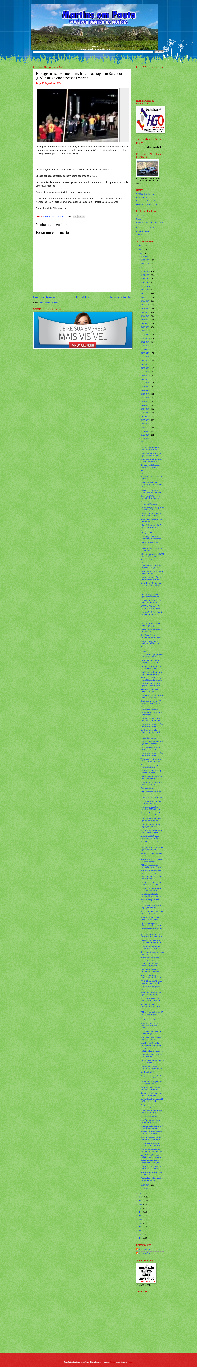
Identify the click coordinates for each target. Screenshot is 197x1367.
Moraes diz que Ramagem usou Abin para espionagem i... (151, 889)
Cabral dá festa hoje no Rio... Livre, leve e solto (150, 443)
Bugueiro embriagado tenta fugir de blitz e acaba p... (151, 520)
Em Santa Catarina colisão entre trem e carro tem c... (151, 783)
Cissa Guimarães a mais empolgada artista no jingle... (151, 636)
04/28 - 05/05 (146, 387)
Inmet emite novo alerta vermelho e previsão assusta (151, 1067)
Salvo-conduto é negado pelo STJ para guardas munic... (152, 555)
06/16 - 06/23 (146, 360)
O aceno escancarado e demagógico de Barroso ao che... (150, 649)
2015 (141, 1223)
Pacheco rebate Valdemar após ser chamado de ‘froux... (151, 831)
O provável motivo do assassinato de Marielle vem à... (151, 1006)
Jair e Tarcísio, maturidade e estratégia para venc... (150, 1121)
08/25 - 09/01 (146, 323)
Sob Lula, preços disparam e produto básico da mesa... (150, 596)
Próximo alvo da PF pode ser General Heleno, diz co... (150, 567)
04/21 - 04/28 (146, 390)
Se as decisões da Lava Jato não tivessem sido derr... (151, 613)
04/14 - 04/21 (146, 394)
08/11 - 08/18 (146, 331)
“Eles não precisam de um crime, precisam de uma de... (151, 472)
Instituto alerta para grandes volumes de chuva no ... (150, 449)
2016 (141, 1219)
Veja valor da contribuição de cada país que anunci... (150, 514)
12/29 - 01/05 (146, 256)
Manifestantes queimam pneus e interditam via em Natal (151, 673)
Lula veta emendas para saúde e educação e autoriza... (151, 737)
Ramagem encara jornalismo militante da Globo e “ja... (150, 642)
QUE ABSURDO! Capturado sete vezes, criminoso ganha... (151, 936)
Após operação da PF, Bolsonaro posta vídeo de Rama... (151, 849)
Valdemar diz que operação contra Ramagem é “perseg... (151, 866)
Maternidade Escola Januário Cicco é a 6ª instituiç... (150, 503)
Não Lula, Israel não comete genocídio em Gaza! (150, 466)
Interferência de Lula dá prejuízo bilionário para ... (151, 572)
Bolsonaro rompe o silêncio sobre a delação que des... (152, 860)
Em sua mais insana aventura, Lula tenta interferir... (150, 802)
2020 (141, 1204)
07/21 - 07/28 (146, 342)
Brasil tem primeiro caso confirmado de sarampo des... (151, 538)
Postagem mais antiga (120, 297)
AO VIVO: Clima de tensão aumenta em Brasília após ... (151, 607)
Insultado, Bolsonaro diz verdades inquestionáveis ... (150, 619)
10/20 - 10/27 (146, 294)
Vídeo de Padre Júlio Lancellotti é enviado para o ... (151, 1179)
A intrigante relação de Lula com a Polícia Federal (151, 590)
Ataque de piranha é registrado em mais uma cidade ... (151, 1088)
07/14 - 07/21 (146, 346)
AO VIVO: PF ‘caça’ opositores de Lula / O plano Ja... (151, 656)
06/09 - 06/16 (146, 364)
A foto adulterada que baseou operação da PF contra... (150, 907)
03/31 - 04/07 (146, 401)
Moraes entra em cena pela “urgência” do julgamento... (151, 1144)
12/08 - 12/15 (146, 267)
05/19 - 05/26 (146, 375)
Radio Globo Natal (142, 197)
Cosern (138, 219)
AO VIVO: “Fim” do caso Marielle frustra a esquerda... (151, 1156)
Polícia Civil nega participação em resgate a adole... (151, 526)
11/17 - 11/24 (146, 279)
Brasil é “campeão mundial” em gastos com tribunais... (151, 912)
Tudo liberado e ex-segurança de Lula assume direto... (151, 1019)
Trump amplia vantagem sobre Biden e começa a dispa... (151, 760)
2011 (141, 1238)
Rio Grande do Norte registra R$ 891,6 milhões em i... (151, 1100)
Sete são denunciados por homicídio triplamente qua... (151, 924)
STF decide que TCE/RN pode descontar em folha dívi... (151, 982)
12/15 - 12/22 (146, 264)
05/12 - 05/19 (146, 379)
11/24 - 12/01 (146, 275)
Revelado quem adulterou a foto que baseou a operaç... (151, 725)
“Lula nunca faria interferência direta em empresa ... (151, 691)
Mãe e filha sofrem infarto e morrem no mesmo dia (150, 843)
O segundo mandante (147, 788)
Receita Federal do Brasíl (145, 228)
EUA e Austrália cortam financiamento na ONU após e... (151, 484)
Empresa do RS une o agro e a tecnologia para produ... (150, 965)
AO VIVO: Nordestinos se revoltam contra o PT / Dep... (151, 999)
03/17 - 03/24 (146, 409)
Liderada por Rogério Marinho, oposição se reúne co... (151, 826)
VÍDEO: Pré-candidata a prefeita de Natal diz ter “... (151, 878)
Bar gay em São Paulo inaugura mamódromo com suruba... (151, 1139)
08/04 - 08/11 (146, 335)
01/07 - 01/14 (146, 1189)
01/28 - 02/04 (146, 435)
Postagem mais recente (44, 297)
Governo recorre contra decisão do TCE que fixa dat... (151, 1094)
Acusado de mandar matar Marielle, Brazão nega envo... (151, 1050)
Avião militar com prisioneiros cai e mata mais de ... (151, 1056)
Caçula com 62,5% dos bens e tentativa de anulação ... (150, 497)
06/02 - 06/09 (146, 368)
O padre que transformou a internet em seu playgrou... (150, 1162)
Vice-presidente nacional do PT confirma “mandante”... (151, 1077)
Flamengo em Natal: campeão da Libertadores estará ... (151, 667)
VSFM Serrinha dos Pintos (145, 194)
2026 (141, 246)
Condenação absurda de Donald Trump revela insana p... (151, 460)
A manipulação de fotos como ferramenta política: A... (150, 1033)
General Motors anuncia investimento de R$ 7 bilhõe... (151, 976)
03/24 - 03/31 (146, 405)
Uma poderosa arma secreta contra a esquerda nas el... (150, 1106)
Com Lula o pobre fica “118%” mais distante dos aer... (151, 601)
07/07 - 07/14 (146, 349)
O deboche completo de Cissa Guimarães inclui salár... (150, 584)
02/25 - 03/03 (146, 420)
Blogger (130, 1362)
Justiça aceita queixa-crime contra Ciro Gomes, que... (150, 970)
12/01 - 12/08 (146, 271)
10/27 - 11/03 (146, 290)
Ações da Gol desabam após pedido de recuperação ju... (150, 685)
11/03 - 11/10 (146, 286)
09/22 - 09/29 (146, 308)
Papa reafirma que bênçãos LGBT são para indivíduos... (151, 491)
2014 (141, 1227)
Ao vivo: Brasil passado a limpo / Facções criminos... (152, 1062)
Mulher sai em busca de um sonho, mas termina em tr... (150, 947)
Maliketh (113, 1362)
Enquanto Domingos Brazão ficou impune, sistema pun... (151, 941)
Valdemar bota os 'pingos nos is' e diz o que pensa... (151, 1013)
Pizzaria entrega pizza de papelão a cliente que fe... (152, 509)
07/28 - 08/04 (146, 338)
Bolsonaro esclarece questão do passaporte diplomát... (151, 988)
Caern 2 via (140, 216)
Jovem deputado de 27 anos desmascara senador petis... (150, 719)
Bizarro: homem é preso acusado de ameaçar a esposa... (151, 708)
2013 (141, 1231)
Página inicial (82, 297)
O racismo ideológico (147, 1072)
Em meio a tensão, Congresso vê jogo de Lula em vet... (151, 1127)
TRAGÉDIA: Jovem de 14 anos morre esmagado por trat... (151, 696)
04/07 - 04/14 (146, 398)
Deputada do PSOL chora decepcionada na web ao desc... (149, 1026)
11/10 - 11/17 (146, 282)
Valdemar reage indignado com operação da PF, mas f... (151, 777)
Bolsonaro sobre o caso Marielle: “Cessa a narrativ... (151, 1173)
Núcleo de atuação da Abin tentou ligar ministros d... (150, 901)
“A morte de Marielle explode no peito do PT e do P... (151, 1038)
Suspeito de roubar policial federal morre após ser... (149, 662)
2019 (141, 1208)
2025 (141, 250)
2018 (141, 1212)
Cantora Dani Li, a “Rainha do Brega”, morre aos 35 (151, 549)
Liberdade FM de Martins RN (146, 204)
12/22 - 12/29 (146, 260)
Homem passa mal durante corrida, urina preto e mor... (150, 959)
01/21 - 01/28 (146, 439)
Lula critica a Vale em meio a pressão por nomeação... (150, 820)
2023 (141, 1193)
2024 (141, 253)
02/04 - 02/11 (146, 431)
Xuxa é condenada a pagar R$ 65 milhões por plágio (151, 625)
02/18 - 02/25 (146, 424)
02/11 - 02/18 (146, 428)
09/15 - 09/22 (146, 312)
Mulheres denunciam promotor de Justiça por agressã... (151, 1133)
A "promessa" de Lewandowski (151, 798)
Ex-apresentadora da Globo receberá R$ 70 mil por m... (150, 808)
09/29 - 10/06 (146, 305)
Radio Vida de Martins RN (145, 201)
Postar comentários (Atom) (48, 302)
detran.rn (139, 235)
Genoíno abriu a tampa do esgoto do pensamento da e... (151, 1112)
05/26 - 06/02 (146, 372)
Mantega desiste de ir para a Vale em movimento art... (151, 630)
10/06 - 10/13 (146, 301)
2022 (141, 1197)
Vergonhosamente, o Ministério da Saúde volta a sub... (151, 793)
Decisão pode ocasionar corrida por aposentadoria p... (151, 872)
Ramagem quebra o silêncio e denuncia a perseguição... (150, 578)
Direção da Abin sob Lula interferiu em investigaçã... (150, 731)
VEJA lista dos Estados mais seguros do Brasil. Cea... (150, 748)
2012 (141, 1234)
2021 (141, 1201)
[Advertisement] (152, 1333)
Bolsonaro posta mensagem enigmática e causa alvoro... (151, 1150)
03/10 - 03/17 (146, 413)
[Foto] (82, 115)
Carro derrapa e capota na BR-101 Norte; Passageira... (151, 884)
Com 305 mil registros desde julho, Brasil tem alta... (150, 814)
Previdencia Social (142, 231)
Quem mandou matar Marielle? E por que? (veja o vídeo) (152, 994)
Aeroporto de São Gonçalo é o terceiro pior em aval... (150, 837)
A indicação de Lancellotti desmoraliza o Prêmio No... (150, 918)
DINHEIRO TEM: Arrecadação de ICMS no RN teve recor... (151, 679)
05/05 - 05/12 (146, 383)
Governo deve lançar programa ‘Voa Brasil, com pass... (151, 1083)
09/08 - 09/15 (146, 316)
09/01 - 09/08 (146, 320)
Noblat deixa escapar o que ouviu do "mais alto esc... (152, 766)
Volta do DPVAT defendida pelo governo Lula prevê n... (151, 743)
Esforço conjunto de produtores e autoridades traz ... (151, 930)
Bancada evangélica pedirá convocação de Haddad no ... (151, 1044)
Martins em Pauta (145, 1249)
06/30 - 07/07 (146, 353)
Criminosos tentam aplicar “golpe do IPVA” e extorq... (151, 532)
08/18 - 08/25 (146, 327)
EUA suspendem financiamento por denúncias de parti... (151, 454)
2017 (141, 1216)
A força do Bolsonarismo (149, 1116)
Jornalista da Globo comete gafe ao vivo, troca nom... (151, 772)
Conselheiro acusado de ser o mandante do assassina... (150, 1168)
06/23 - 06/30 (146, 357)
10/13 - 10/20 (146, 297)
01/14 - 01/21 (146, 1185)
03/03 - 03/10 (146, 416)
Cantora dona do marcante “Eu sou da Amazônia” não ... (151, 702)
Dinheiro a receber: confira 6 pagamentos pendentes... (150, 561)
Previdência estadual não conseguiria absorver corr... (150, 895)
